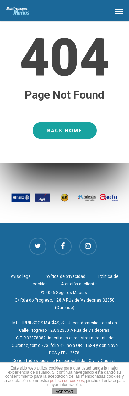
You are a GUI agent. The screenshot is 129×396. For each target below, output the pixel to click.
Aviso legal (21, 276)
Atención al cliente (79, 284)
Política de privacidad (65, 276)
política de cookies (67, 380)
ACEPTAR (64, 391)
